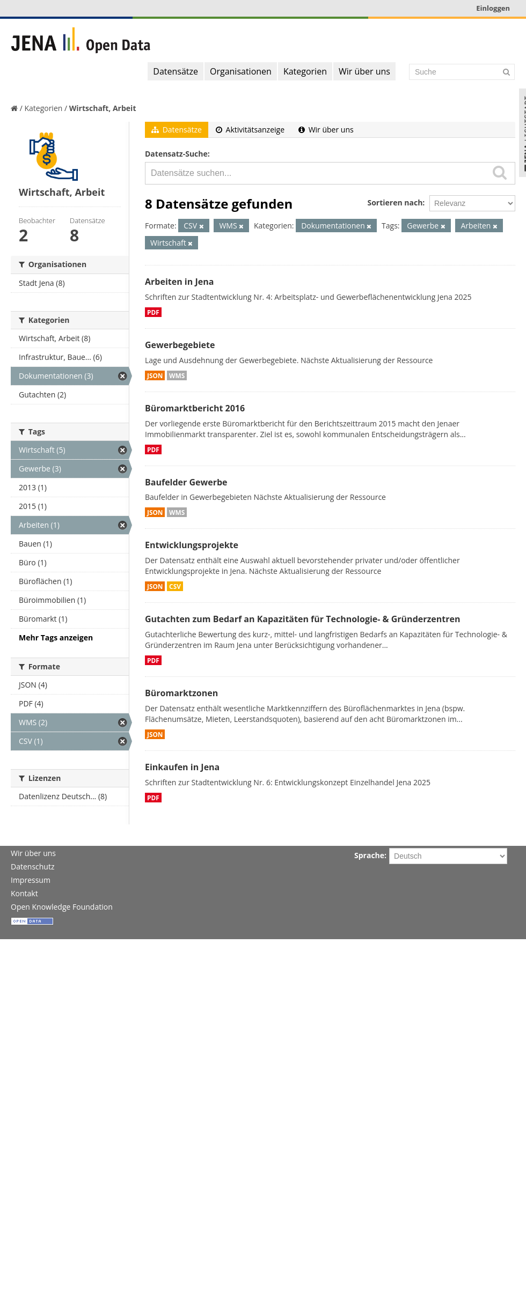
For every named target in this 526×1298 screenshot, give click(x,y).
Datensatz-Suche (176, 154)
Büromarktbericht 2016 (195, 408)
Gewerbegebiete (180, 345)
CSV (175, 586)
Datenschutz (32, 866)
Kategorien (305, 71)
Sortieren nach (394, 202)
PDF (153, 312)
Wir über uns (364, 71)
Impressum (30, 880)
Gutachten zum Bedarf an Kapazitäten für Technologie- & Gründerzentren (302, 619)
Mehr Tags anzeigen (56, 637)
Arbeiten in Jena (179, 281)
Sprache (369, 855)
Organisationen (241, 71)
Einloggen (493, 8)
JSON (155, 375)
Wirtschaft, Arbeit (102, 108)
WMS (177, 375)
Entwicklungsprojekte (191, 545)
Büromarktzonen (181, 693)
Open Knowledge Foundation (62, 907)
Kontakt (24, 893)
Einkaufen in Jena (182, 767)
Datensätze (175, 71)
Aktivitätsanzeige (250, 129)
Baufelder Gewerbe (186, 482)
